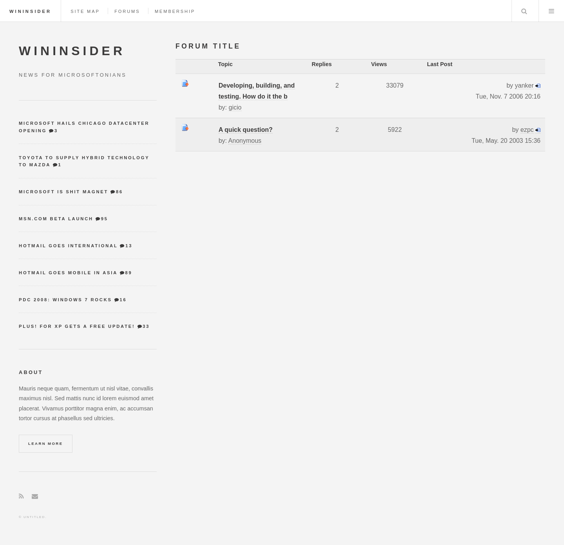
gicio (235, 107)
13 (128, 245)
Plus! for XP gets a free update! (77, 326)
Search (524, 11)
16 (123, 299)
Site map (85, 11)
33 (146, 326)
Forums (127, 11)
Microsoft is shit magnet (63, 191)
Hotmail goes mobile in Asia (68, 272)
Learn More (45, 443)
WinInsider (30, 11)
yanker (524, 85)
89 (128, 272)
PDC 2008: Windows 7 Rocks (65, 299)
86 (119, 191)
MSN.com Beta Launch (56, 218)
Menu (551, 11)
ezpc (527, 129)
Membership (175, 11)
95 (104, 218)
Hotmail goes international (68, 245)
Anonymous (245, 140)
